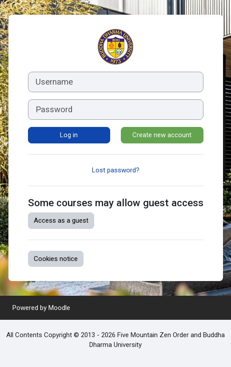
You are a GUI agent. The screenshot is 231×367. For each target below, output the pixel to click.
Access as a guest (61, 220)
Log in (69, 135)
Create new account (161, 135)
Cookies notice (56, 259)
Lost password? (115, 170)
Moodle (59, 308)
